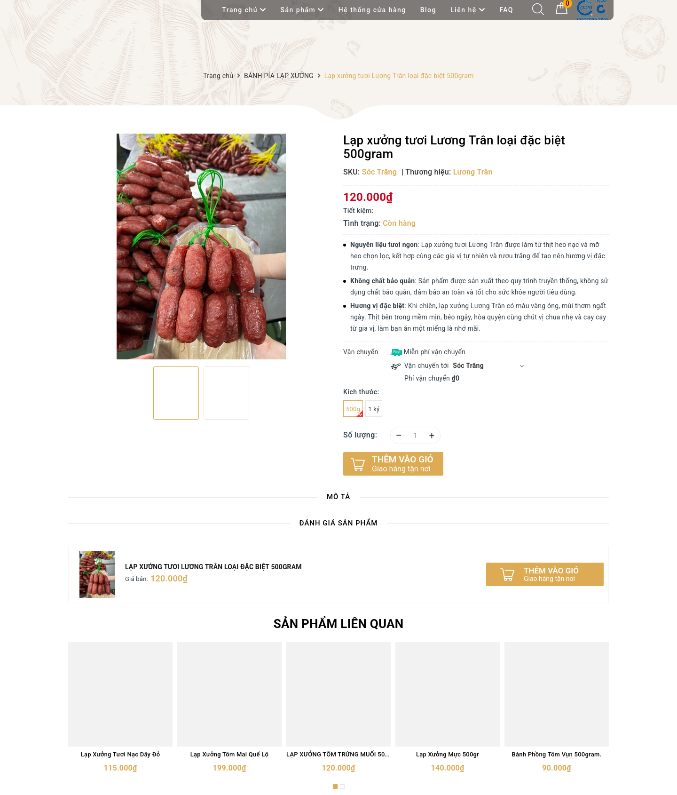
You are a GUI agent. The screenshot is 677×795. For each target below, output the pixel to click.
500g (354, 411)
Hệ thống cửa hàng (372, 10)
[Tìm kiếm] (538, 12)
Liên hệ (467, 10)
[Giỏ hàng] (561, 12)
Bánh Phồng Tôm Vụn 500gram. (557, 754)
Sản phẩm (302, 10)
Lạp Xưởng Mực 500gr (447, 754)
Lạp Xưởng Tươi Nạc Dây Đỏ (120, 754)
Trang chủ (244, 10)
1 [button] (335, 786)
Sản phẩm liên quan (339, 624)
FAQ (506, 10)
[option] (201, 246)
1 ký (373, 409)
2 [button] (342, 786)
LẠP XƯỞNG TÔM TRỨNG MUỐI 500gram (338, 754)
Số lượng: (360, 434)
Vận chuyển (360, 352)
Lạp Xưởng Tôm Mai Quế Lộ (229, 754)
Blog (428, 10)
